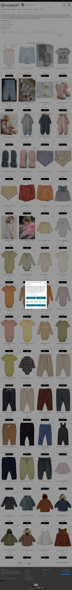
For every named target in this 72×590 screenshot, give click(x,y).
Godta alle (41, 297)
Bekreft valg (36, 305)
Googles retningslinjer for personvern (32, 295)
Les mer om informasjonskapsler (31, 293)
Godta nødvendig (31, 297)
